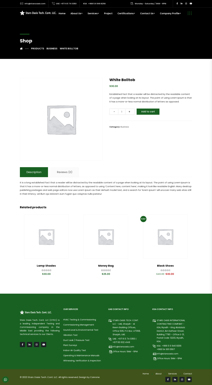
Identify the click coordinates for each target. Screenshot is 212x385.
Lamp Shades (46, 265)
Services (93, 13)
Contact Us (146, 13)
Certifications (125, 13)
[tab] (34, 172)
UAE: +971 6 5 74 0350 (66, 3)
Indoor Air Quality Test (74, 350)
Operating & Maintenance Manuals (81, 355)
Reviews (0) (64, 172)
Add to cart (148, 111)
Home (62, 13)
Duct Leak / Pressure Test (76, 340)
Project (108, 13)
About (158, 373)
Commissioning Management (78, 324)
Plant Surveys (70, 345)
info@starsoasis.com (35, 3)
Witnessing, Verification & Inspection (82, 360)
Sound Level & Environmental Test (80, 329)
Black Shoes (165, 265)
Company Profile (169, 13)
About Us (76, 13)
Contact (187, 373)
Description (33, 172)
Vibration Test (70, 335)
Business (125, 126)
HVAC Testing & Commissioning (79, 319)
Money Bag (106, 265)
